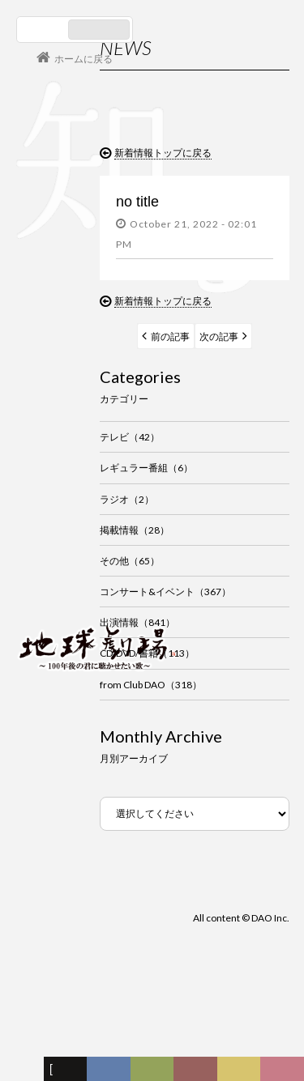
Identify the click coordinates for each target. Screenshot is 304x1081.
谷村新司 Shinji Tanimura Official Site (97, 441)
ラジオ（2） (127, 499)
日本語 (44, 29)
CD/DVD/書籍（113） (147, 653)
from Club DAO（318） (151, 685)
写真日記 (242, 1073)
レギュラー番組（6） (146, 468)
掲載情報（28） (134, 530)
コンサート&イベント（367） (165, 591)
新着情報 (68, 1073)
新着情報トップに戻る (163, 153)
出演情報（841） (137, 622)
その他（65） (130, 561)
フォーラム (26, 1073)
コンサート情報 (65, 537)
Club (284, 1073)
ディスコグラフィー (108, 1073)
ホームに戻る (83, 59)
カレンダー (200, 1073)
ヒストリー (155, 1073)
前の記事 (170, 336)
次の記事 (218, 336)
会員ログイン (69, 591)
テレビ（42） (130, 437)
